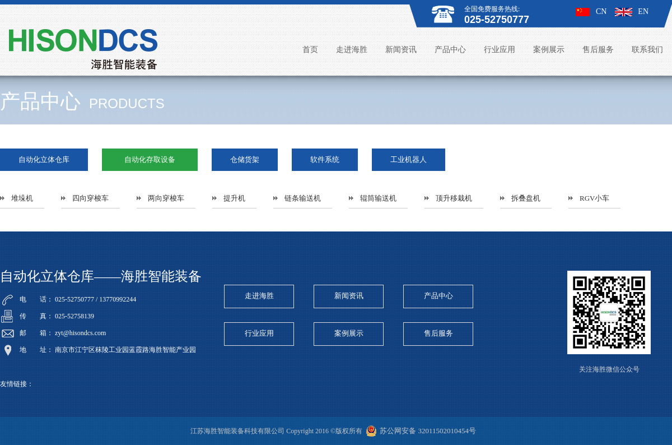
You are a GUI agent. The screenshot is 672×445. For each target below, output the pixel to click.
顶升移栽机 (454, 198)
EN (631, 11)
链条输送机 (302, 198)
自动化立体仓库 (43, 159)
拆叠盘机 (525, 198)
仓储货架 (244, 159)
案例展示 (548, 49)
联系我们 (647, 49)
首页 (310, 49)
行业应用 (499, 49)
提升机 (234, 198)
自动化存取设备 (149, 159)
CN (591, 11)
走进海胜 (351, 49)
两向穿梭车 (166, 198)
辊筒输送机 (378, 198)
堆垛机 (22, 198)
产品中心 (450, 49)
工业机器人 (408, 159)
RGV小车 (594, 198)
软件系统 (324, 159)
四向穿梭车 (90, 198)
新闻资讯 (401, 49)
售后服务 (598, 49)
